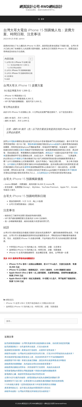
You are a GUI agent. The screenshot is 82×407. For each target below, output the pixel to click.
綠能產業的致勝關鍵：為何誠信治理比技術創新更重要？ (28, 363)
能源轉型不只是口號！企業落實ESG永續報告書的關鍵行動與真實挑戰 (34, 381)
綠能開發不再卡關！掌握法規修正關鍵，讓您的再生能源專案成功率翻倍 (35, 360)
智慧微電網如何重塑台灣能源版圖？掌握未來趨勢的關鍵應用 (30, 370)
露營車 (27, 167)
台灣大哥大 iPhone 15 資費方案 (18, 62)
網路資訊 (10, 299)
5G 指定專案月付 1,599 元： (20, 65)
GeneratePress (61, 403)
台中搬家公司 (18, 158)
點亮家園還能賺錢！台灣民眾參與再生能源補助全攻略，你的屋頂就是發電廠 (37, 343)
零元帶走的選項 (15, 68)
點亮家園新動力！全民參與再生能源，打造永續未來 (27, 346)
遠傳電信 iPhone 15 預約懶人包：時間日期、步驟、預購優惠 (32, 306)
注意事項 (9, 76)
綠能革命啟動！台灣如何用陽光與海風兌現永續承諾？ (28, 391)
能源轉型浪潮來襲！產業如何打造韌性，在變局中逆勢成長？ (30, 350)
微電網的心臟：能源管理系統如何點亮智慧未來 (25, 374)
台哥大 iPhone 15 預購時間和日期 (19, 73)
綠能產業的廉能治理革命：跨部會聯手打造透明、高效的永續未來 (32, 367)
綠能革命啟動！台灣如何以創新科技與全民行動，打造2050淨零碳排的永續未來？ (39, 353)
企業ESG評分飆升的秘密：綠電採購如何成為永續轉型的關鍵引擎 (32, 377)
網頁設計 (49, 152)
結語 (8, 79)
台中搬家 (11, 164)
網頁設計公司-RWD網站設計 (41, 6)
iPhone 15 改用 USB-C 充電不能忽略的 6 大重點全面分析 (30, 303)
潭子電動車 (72, 170)
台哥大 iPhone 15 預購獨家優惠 (18, 70)
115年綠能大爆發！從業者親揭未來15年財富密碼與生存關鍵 (30, 384)
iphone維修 (54, 144)
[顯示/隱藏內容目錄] (29, 59)
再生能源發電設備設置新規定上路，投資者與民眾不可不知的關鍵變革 (34, 357)
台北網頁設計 (43, 172)
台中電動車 (12, 141)
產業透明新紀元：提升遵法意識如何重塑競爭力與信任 (28, 387)
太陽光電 (22, 150)
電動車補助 (32, 144)
